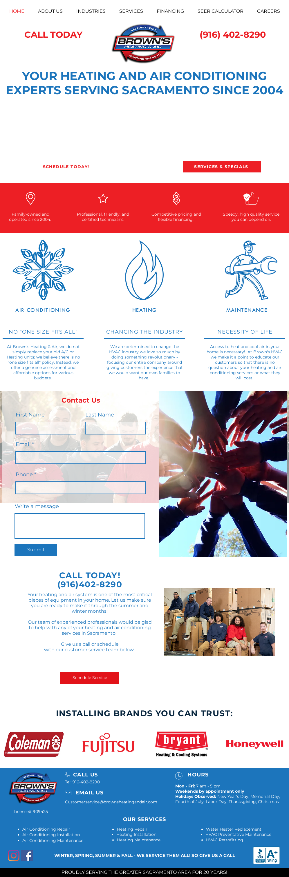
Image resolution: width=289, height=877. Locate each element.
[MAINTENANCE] (246, 310)
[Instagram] (13, 855)
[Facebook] (27, 855)
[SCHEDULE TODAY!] (67, 166)
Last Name (99, 414)
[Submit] (36, 550)
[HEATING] (144, 310)
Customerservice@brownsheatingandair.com (111, 802)
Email (23, 444)
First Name (30, 414)
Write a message (37, 506)
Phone (24, 474)
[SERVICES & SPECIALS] (222, 166)
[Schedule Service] (89, 678)
